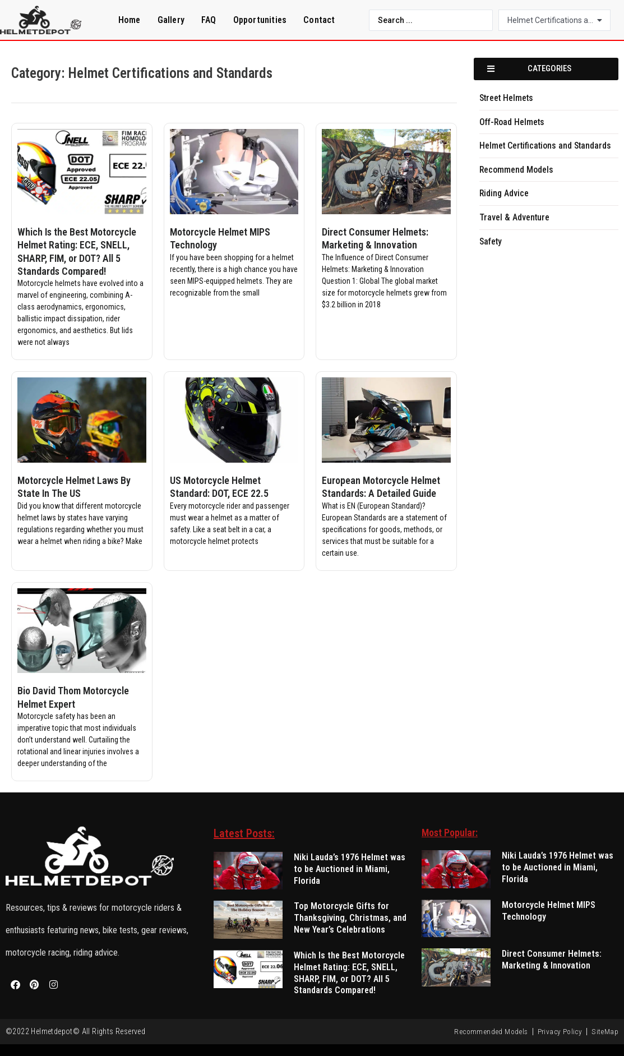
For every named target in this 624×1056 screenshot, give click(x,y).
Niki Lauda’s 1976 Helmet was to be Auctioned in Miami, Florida (349, 869)
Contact (319, 20)
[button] (546, 69)
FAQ (208, 20)
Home (129, 20)
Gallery (171, 20)
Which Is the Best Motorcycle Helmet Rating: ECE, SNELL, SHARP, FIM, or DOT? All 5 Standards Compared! (349, 972)
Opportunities (260, 20)
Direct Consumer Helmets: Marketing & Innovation (552, 959)
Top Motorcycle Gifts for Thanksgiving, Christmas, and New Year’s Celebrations (350, 918)
